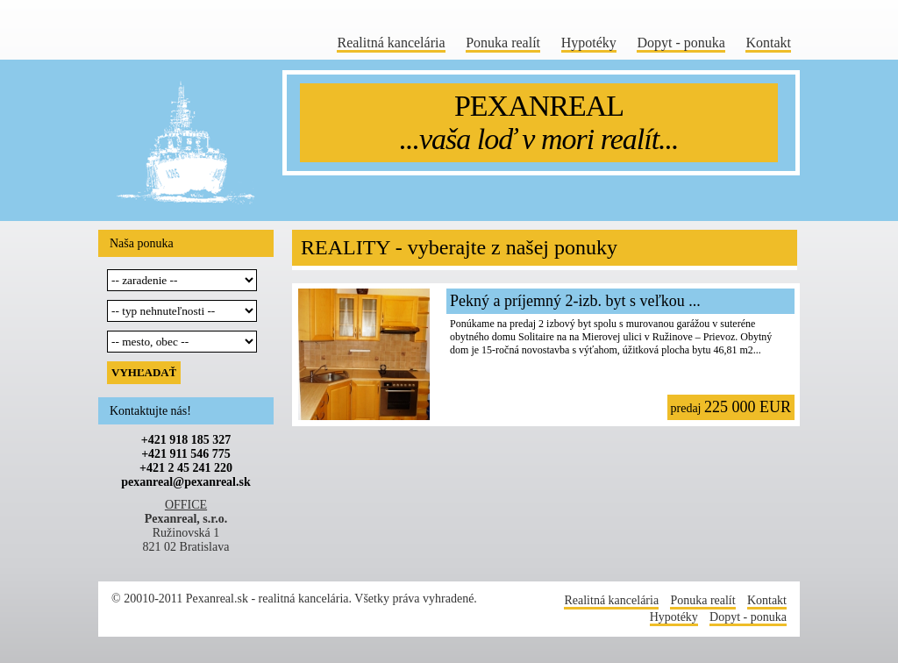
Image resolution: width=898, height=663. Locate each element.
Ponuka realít (503, 42)
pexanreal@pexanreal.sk (185, 481)
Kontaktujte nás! (150, 410)
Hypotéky (588, 42)
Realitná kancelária (391, 42)
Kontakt (768, 42)
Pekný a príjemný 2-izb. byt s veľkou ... (575, 301)
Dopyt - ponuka (680, 42)
